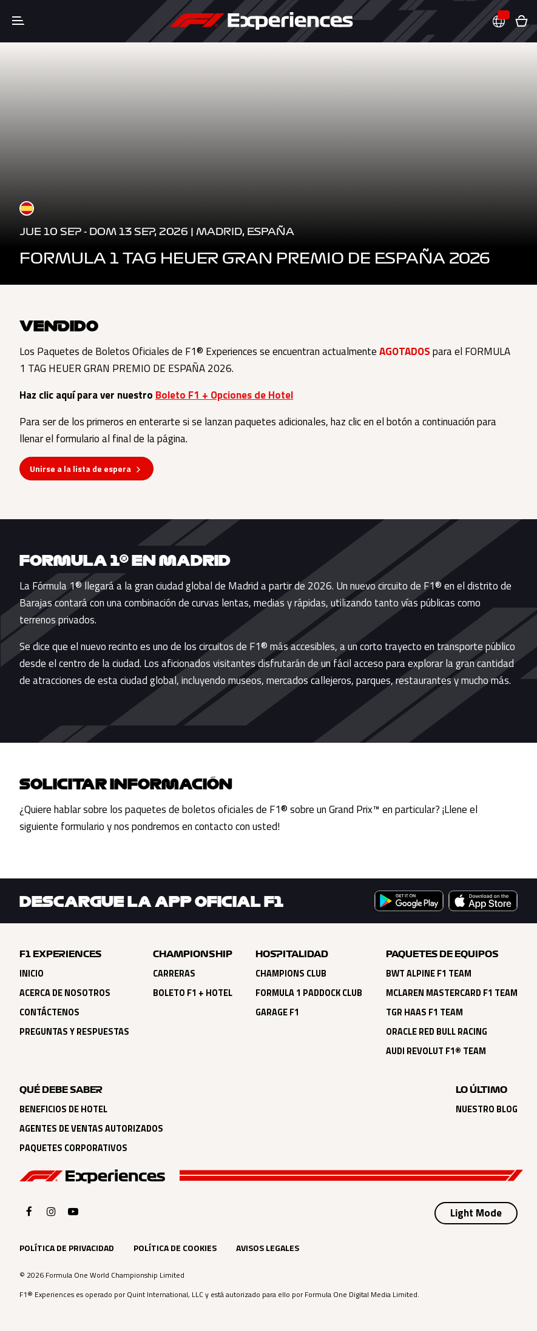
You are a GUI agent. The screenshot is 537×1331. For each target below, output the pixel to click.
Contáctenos (49, 1012)
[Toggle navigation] (18, 21)
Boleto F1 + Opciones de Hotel (224, 395)
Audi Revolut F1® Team (436, 1051)
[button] (503, 21)
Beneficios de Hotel (63, 1109)
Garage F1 (277, 1012)
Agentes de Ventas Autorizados (91, 1128)
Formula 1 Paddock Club (308, 993)
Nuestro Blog (487, 1109)
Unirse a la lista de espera (80, 468)
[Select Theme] (476, 1213)
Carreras (174, 973)
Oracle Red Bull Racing (436, 1031)
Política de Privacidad (66, 1247)
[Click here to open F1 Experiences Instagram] (51, 1211)
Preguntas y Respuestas (74, 1031)
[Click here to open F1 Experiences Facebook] (29, 1211)
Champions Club (290, 973)
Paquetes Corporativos (73, 1148)
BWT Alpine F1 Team (428, 973)
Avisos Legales (267, 1247)
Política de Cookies (175, 1247)
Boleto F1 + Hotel (192, 993)
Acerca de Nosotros (64, 993)
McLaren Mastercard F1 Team (452, 993)
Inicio (31, 973)
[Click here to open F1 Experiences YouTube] (73, 1211)
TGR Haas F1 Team (424, 1012)
